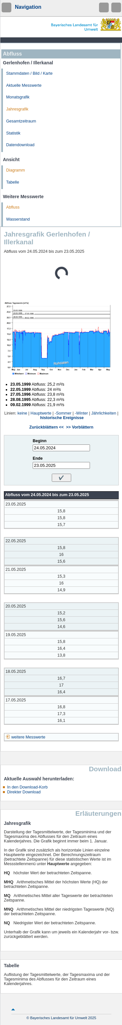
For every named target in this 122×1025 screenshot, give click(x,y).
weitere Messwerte (28, 737)
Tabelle (12, 182)
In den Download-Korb (27, 787)
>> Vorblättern (79, 427)
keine (22, 413)
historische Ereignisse (61, 418)
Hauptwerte (40, 413)
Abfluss (12, 207)
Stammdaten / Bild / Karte (29, 73)
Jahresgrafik (17, 109)
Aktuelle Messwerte (23, 85)
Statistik (13, 133)
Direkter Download (24, 792)
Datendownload (20, 145)
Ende (38, 458)
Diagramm (15, 170)
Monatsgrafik (17, 97)
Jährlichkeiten (103, 413)
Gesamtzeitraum (21, 121)
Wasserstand (18, 219)
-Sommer (63, 413)
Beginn (40, 441)
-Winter (81, 413)
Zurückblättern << (46, 427)
